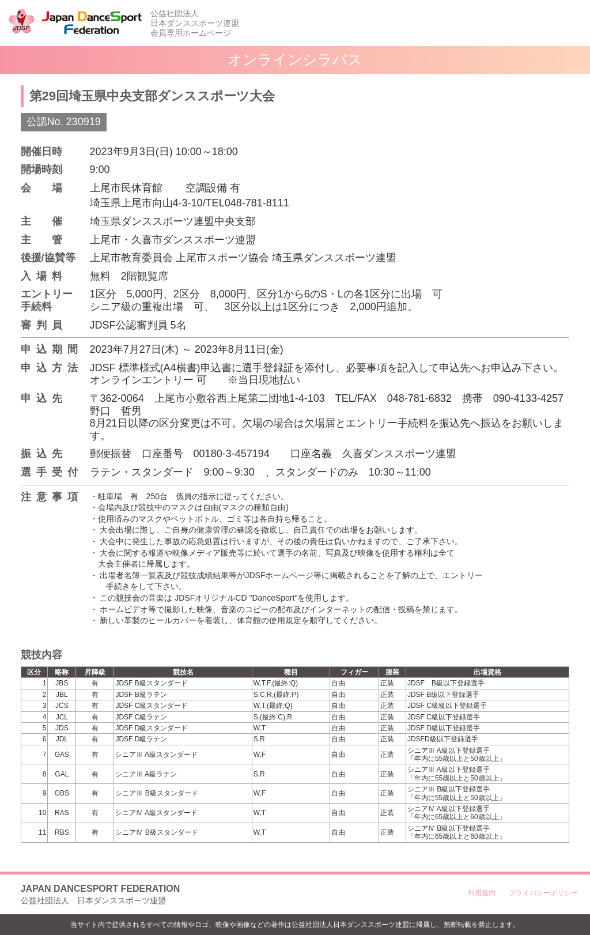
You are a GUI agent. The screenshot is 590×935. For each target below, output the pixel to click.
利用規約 (482, 893)
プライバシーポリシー (543, 893)
